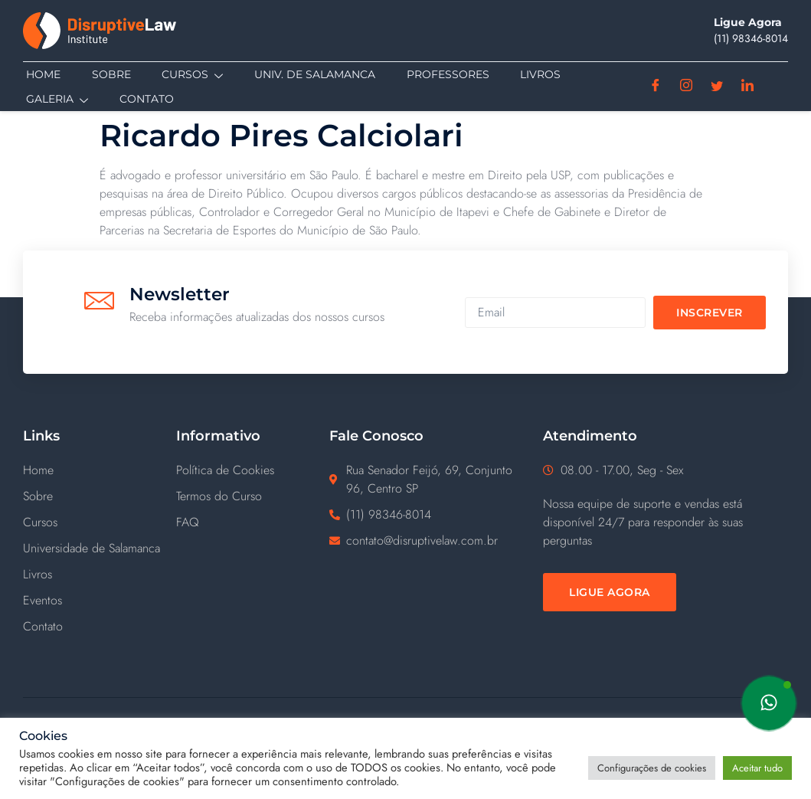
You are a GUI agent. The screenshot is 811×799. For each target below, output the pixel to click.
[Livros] (99, 576)
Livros (535, 74)
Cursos (188, 75)
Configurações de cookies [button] (651, 768)
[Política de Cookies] (252, 472)
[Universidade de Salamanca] (99, 550)
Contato (143, 99)
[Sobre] (99, 498)
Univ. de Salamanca (310, 74)
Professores (442, 74)
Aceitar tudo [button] (757, 768)
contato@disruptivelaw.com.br (422, 542)
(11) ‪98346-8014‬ (751, 38)
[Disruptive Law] (118, 30)
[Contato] (99, 628)
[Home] (99, 472)
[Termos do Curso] (252, 498)
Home (40, 74)
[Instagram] (686, 86)
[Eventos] (99, 602)
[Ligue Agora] (609, 594)
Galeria (54, 99)
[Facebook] (655, 86)
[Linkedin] (747, 86)
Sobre (107, 74)
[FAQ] (252, 524)
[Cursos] (99, 524)
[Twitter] (717, 86)
